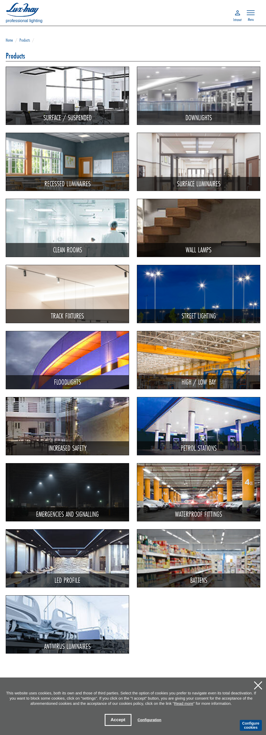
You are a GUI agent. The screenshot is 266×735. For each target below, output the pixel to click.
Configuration (149, 720)
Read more (183, 703)
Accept (118, 719)
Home (9, 40)
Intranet (237, 19)
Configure (250, 725)
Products (24, 40)
